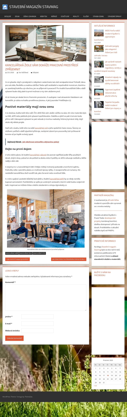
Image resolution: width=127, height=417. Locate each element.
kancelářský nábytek (38, 155)
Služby (86, 16)
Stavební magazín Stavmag (33, 7)
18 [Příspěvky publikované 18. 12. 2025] (108, 375)
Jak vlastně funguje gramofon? (18, 259)
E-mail (8, 323)
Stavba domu (98, 16)
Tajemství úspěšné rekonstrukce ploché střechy (112, 92)
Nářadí (54, 16)
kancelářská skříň (57, 179)
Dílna (17, 16)
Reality (76, 16)
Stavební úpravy (114, 16)
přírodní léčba (113, 200)
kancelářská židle (26, 253)
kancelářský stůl (41, 128)
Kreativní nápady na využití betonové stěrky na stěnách (113, 80)
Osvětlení (65, 16)
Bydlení (8, 16)
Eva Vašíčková (23, 72)
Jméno (8, 316)
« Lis (95, 386)
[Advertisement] (107, 155)
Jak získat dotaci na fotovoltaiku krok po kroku (68, 259)
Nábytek (43, 16)
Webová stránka (12, 330)
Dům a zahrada (29, 16)
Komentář (10, 282)
